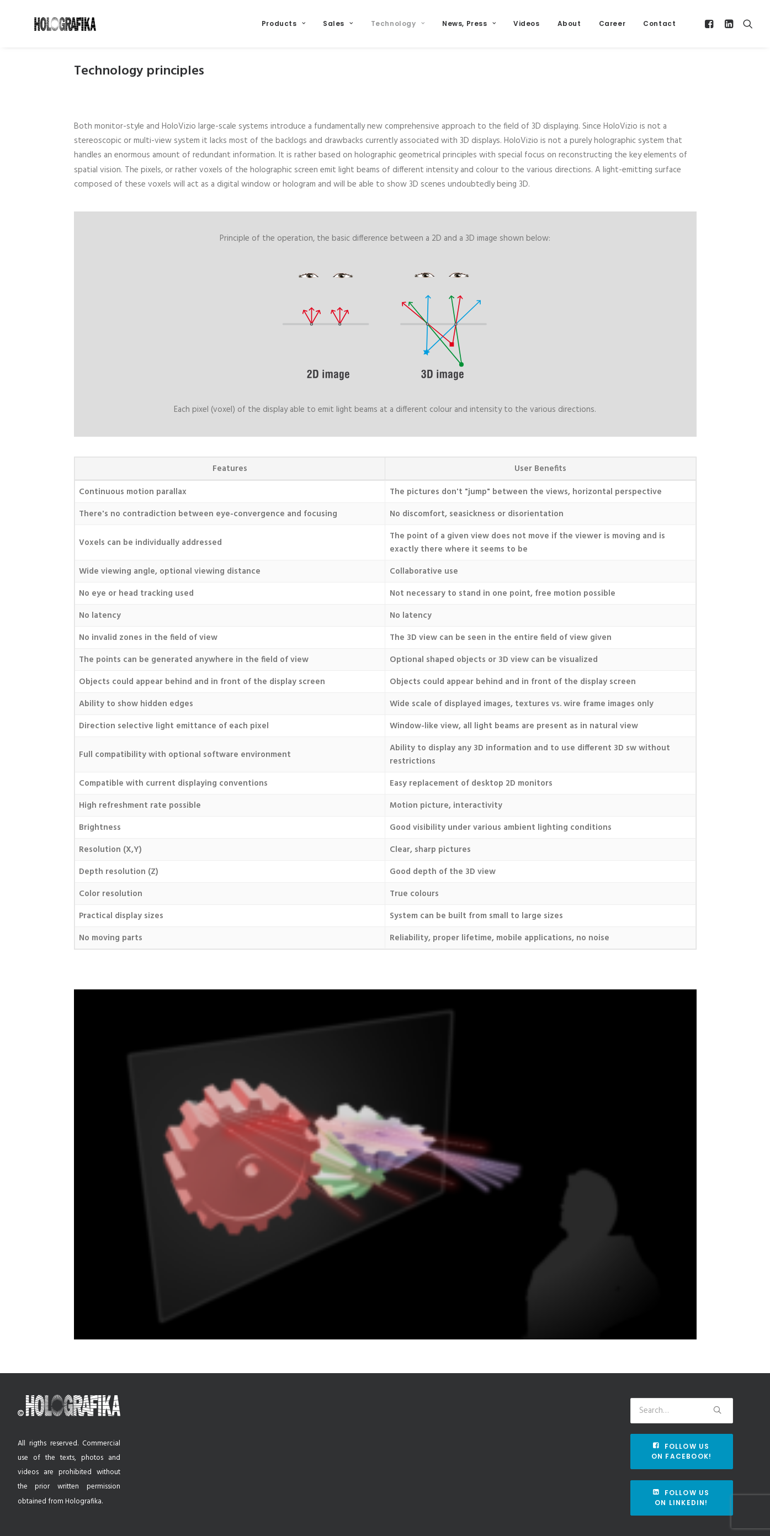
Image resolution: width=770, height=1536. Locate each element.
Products (283, 28)
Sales (338, 28)
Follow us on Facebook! (681, 1451)
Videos (526, 28)
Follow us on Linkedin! (682, 1497)
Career (612, 28)
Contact (659, 28)
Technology (397, 28)
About (569, 28)
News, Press (469, 28)
